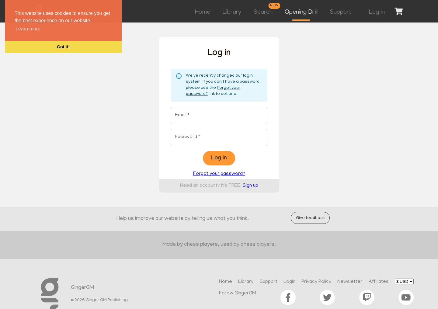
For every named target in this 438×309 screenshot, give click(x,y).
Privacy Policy (316, 282)
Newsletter (349, 282)
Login (289, 282)
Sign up (250, 186)
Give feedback (310, 218)
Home (202, 12)
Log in (377, 12)
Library (231, 12)
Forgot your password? (219, 174)
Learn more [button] (28, 28)
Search (263, 12)
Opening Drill (301, 12)
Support (340, 12)
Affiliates (379, 282)
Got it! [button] (63, 46)
